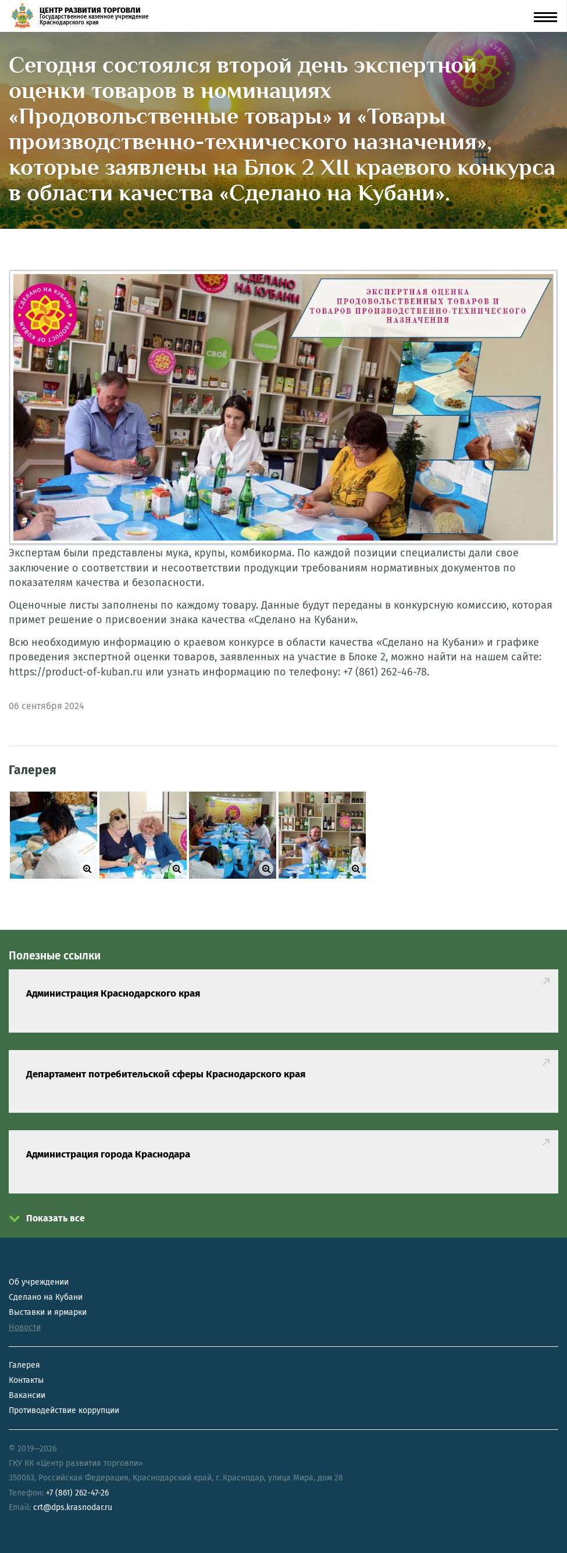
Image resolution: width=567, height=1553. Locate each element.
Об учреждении (39, 1282)
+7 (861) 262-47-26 (77, 1493)
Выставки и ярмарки (48, 1312)
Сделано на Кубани (46, 1297)
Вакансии (27, 1395)
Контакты (26, 1380)
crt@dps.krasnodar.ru (72, 1507)
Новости (25, 1327)
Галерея (24, 1365)
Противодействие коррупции (64, 1410)
